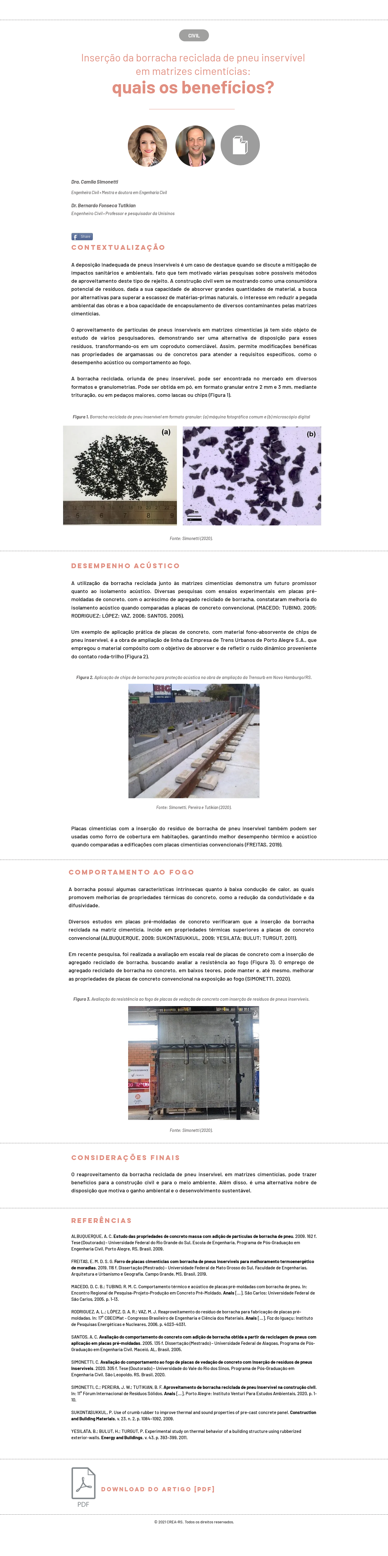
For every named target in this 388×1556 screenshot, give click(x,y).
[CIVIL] (194, 35)
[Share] (82, 236)
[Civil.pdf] (83, 1488)
